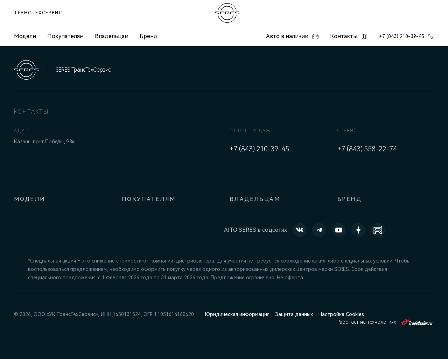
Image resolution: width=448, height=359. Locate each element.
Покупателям (65, 36)
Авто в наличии (292, 36)
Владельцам (111, 36)
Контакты (349, 36)
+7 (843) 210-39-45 (406, 36)
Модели (29, 199)
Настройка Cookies (341, 314)
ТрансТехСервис (38, 12)
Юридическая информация (237, 314)
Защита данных (294, 314)
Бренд (149, 36)
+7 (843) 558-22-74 (367, 149)
